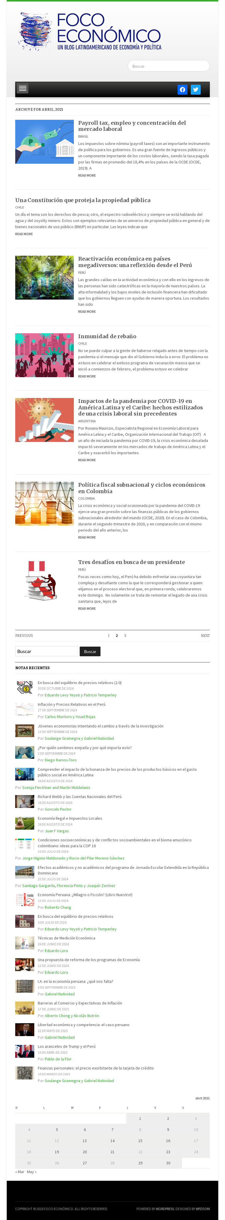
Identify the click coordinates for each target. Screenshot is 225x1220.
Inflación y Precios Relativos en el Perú (71, 704)
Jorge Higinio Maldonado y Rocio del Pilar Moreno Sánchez (73, 858)
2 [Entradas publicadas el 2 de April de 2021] (168, 1118)
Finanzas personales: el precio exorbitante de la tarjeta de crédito (96, 1068)
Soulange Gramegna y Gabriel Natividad (79, 738)
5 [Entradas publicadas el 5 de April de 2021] (57, 1129)
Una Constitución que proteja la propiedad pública (82, 200)
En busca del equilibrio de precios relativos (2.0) (80, 682)
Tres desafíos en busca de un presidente (131, 562)
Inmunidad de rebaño (107, 336)
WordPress (165, 1209)
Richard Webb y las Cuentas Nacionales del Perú (80, 796)
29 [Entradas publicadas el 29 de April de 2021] (140, 1163)
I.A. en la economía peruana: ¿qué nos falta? (75, 981)
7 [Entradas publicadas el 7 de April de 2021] (112, 1129)
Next (205, 636)
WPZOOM (203, 1209)
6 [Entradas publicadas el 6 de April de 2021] (85, 1129)
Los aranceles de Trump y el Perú (67, 1046)
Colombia (86, 498)
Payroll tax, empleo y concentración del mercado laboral (132, 126)
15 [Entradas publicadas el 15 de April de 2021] (140, 1140)
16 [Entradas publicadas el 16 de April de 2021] (168, 1140)
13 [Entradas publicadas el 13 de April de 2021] (85, 1140)
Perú (82, 272)
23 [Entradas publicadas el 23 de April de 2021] (168, 1151)
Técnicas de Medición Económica (66, 938)
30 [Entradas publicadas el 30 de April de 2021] (168, 1163)
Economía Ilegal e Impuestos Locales (70, 818)
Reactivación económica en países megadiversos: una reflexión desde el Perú (135, 262)
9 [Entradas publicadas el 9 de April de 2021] (168, 1129)
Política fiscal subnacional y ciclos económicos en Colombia (141, 488)
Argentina (87, 421)
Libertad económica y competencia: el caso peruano (83, 1024)
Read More (87, 175)
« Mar (19, 1171)
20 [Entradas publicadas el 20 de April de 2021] (85, 1151)
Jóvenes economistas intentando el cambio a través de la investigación (100, 726)
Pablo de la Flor (58, 1059)
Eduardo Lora (56, 950)
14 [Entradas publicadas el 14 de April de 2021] (112, 1140)
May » (32, 1171)
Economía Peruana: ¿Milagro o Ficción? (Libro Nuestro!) (85, 894)
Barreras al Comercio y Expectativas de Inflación (80, 1003)
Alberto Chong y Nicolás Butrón (72, 1015)
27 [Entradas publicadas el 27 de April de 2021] (85, 1163)
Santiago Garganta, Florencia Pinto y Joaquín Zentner (68, 885)
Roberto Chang (58, 907)
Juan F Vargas (57, 830)
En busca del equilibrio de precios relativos (75, 916)
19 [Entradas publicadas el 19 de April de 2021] (57, 1151)
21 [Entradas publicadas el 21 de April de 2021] (112, 1151)
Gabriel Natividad (60, 994)
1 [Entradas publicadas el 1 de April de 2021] (140, 1118)
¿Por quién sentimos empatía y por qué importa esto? (85, 747)
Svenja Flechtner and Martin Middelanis (56, 787)
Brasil (83, 136)
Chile (19, 207)
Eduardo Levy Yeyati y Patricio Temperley (81, 695)
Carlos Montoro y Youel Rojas (70, 716)
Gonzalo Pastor (58, 809)
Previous (24, 636)
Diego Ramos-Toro (61, 760)
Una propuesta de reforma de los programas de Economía (89, 959)
